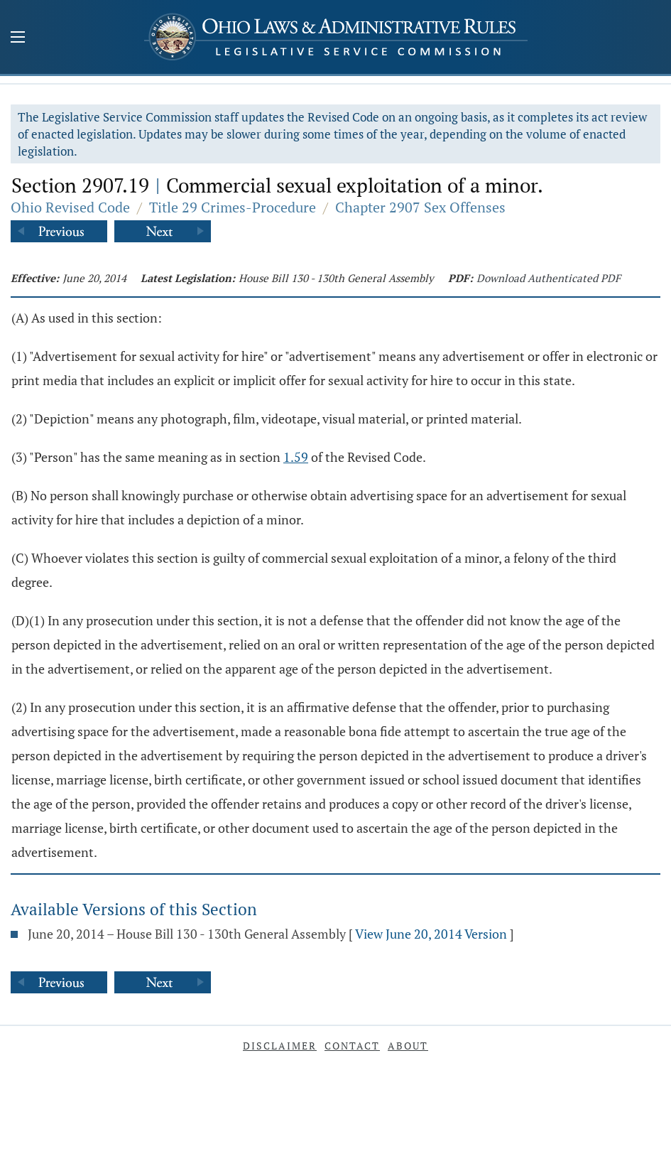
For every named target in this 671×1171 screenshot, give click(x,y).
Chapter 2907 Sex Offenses (420, 207)
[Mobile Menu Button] (18, 38)
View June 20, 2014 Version (431, 933)
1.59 (295, 456)
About (408, 1045)
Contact (352, 1045)
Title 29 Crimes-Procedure (232, 207)
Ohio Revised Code (70, 207)
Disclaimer (280, 1045)
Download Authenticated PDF (548, 278)
